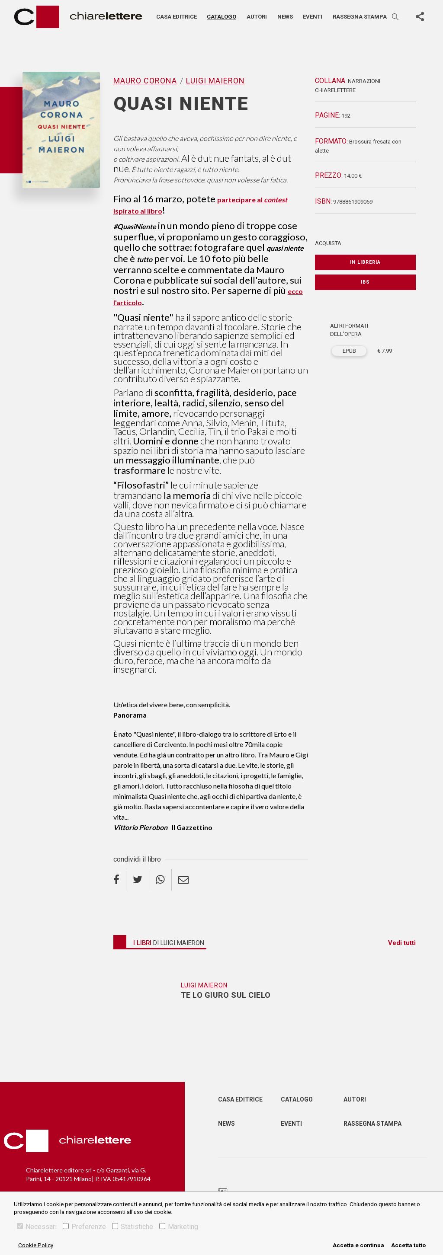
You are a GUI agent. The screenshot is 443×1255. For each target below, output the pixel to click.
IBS (365, 282)
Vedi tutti (402, 943)
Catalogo (221, 16)
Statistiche (132, 1227)
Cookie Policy (35, 1245)
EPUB (349, 351)
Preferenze (84, 1227)
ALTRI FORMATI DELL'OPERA (349, 330)
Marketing (178, 1227)
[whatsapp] (160, 880)
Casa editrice (176, 16)
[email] (183, 880)
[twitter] (137, 880)
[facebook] (119, 880)
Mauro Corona (145, 80)
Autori (257, 16)
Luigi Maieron (215, 80)
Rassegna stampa (360, 16)
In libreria (365, 262)
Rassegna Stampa (372, 1123)
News (285, 16)
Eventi (312, 16)
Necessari (37, 1227)
